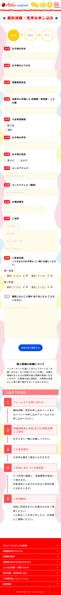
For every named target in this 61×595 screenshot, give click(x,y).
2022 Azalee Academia (35, 591)
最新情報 (8, 583)
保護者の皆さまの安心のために (20, 557)
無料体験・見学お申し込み (17, 570)
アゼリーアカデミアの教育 (17, 537)
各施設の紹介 (10, 550)
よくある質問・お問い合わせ (19, 563)
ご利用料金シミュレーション (18, 576)
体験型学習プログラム (15, 543)
